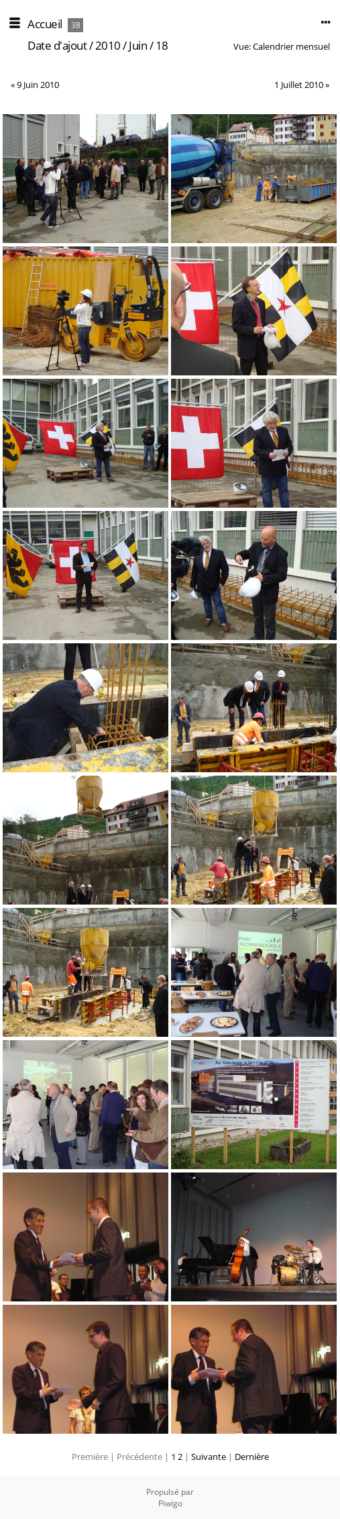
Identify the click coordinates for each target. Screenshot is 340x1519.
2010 (108, 45)
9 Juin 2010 (38, 85)
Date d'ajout (57, 45)
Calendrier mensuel (291, 46)
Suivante (208, 1457)
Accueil (44, 24)
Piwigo (170, 1503)
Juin (138, 45)
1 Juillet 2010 (298, 85)
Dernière (252, 1457)
